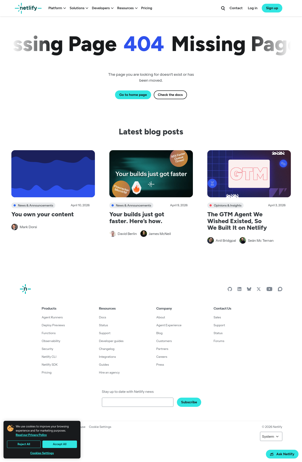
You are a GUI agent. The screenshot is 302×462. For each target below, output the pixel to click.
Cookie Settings (100, 427)
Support (105, 333)
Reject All (23, 444)
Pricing (146, 8)
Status (103, 325)
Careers (161, 357)
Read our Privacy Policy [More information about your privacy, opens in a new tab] (31, 435)
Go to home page (133, 95)
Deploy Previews (53, 325)
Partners (162, 349)
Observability (51, 341)
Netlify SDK (50, 365)
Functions (49, 333)
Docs (102, 317)
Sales (217, 317)
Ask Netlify (282, 454)
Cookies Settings (42, 453)
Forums (219, 341)
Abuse (81, 427)
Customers (164, 341)
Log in (252, 8)
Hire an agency (109, 372)
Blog (159, 333)
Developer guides (111, 341)
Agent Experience (169, 325)
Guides (104, 365)
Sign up (272, 8)
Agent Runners (52, 317)
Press (160, 365)
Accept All (59, 444)
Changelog (107, 349)
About (160, 317)
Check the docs (170, 95)
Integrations (107, 357)
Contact (236, 8)
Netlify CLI (49, 357)
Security (47, 349)
